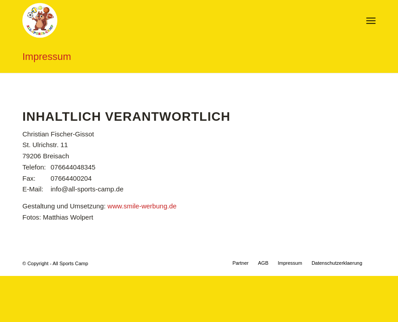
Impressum (46, 56)
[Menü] (371, 20)
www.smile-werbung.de (141, 206)
